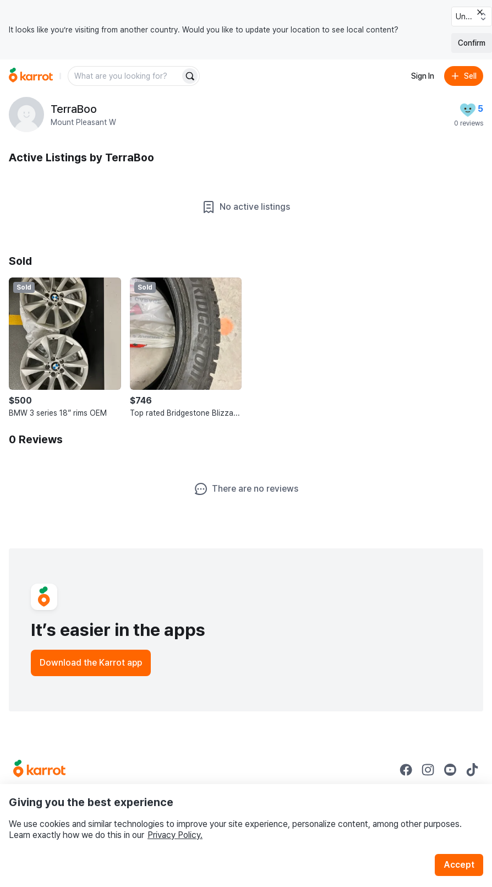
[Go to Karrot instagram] (428, 769)
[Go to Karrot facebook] (406, 769)
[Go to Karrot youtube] (450, 769)
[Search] (190, 76)
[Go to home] (31, 76)
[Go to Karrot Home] (39, 770)
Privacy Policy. (175, 835)
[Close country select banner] (480, 12)
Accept (459, 864)
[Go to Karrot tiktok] (472, 769)
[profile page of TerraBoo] (26, 114)
